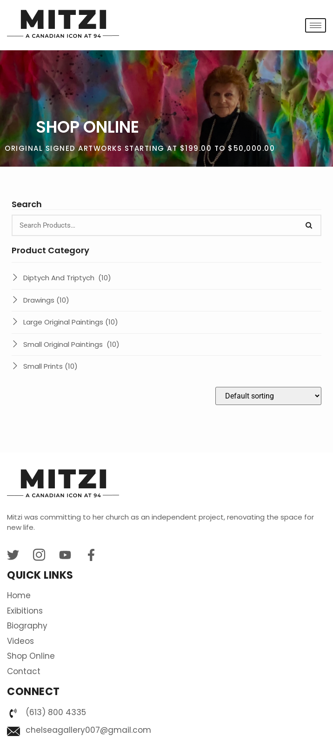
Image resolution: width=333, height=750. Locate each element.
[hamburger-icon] (315, 25)
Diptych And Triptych (67, 278)
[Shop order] (268, 396)
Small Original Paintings (71, 344)
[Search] (308, 225)
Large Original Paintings (70, 322)
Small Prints (50, 366)
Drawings (46, 300)
